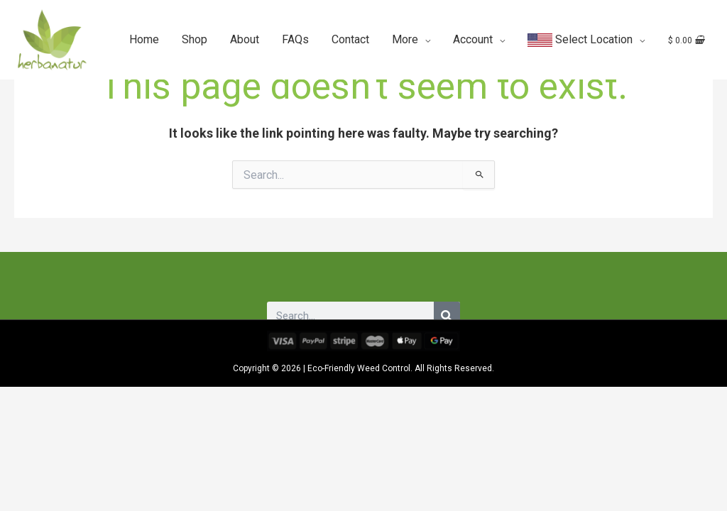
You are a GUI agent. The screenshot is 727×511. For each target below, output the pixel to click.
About (244, 38)
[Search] (447, 316)
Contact (350, 38)
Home (144, 38)
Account (473, 38)
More (405, 38)
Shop (194, 38)
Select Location (580, 38)
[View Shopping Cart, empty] (684, 38)
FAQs (295, 38)
